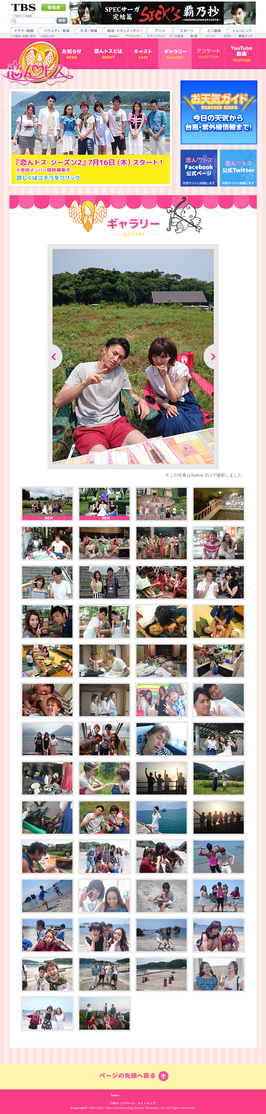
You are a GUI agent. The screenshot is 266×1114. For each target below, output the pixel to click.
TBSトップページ (123, 1103)
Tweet (115, 1095)
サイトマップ (146, 1103)
